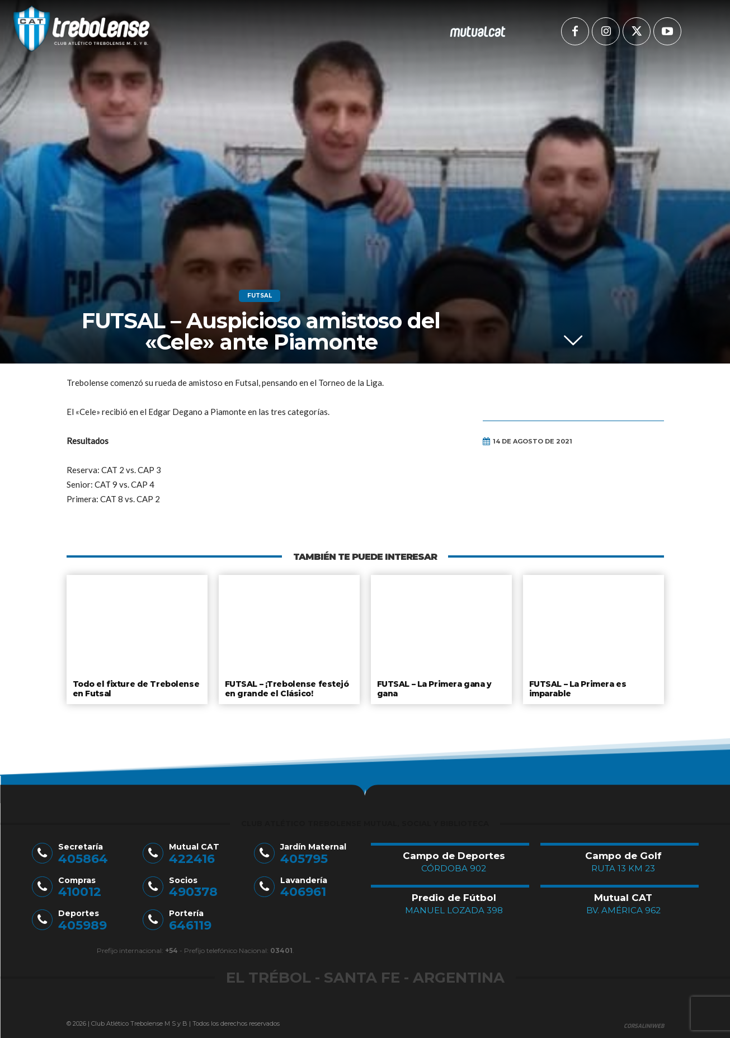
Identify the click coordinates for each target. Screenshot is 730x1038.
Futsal (259, 296)
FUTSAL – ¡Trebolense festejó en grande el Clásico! (285, 688)
